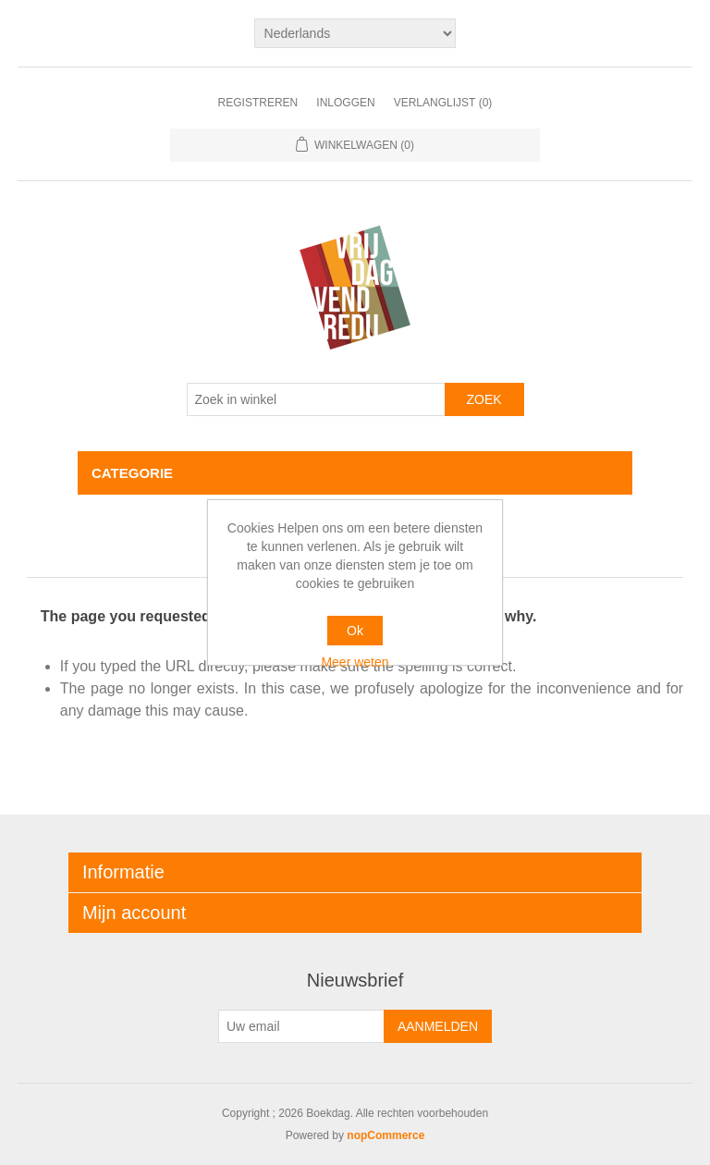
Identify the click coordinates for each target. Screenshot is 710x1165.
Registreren (258, 102)
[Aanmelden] (301, 1026)
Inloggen (345, 102)
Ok (355, 630)
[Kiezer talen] (355, 33)
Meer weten (354, 662)
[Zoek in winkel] (316, 399)
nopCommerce (385, 1135)
